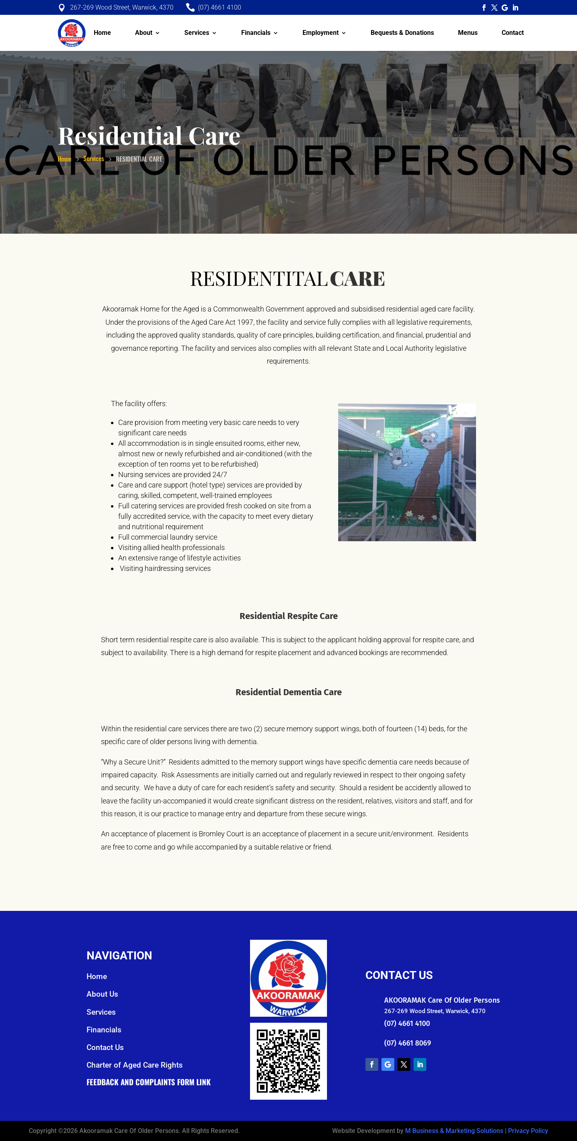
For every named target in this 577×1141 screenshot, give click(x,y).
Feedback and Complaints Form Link (149, 1081)
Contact (513, 32)
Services (196, 32)
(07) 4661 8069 (407, 1043)
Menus (468, 32)
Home (102, 32)
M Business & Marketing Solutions (454, 1131)
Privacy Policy (528, 1131)
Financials (255, 32)
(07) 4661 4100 (407, 1023)
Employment (321, 32)
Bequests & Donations (402, 32)
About (143, 32)
